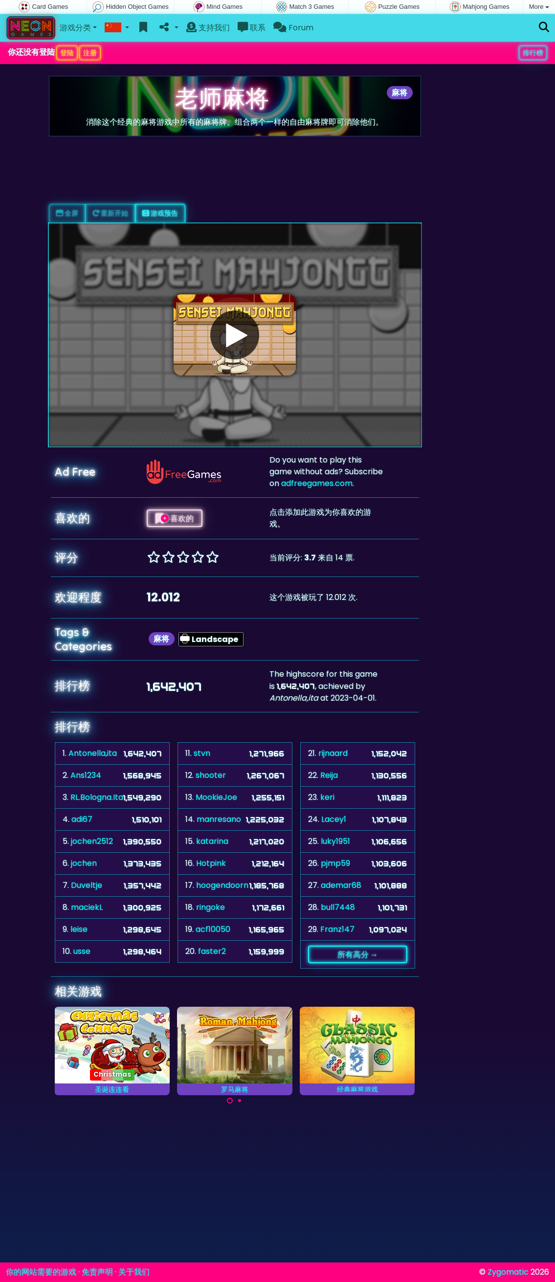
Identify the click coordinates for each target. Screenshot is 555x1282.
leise (79, 929)
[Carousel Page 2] (240, 1101)
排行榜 (533, 52)
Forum (293, 27)
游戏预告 (160, 213)
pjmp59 (335, 863)
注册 (90, 52)
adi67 (81, 819)
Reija (329, 775)
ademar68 (341, 885)
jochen (84, 863)
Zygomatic (508, 1272)
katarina (212, 841)
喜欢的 (174, 518)
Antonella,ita (92, 753)
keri (327, 797)
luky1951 (335, 841)
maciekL (87, 907)
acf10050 (213, 929)
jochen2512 (92, 841)
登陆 (67, 52)
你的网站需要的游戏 (41, 1272)
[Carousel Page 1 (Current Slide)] (230, 1101)
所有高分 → (357, 954)
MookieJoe (216, 797)
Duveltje (86, 885)
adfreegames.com (317, 483)
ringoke (210, 907)
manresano (219, 819)
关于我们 (134, 1272)
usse (81, 951)
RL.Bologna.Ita (96, 797)
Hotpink (211, 863)
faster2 (212, 951)
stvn (202, 753)
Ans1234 (85, 775)
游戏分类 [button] (75, 27)
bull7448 (338, 907)
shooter (211, 775)
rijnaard (333, 753)
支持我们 (208, 27)
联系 (252, 27)
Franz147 (337, 929)
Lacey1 (333, 819)
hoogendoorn (222, 885)
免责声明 (97, 1272)
